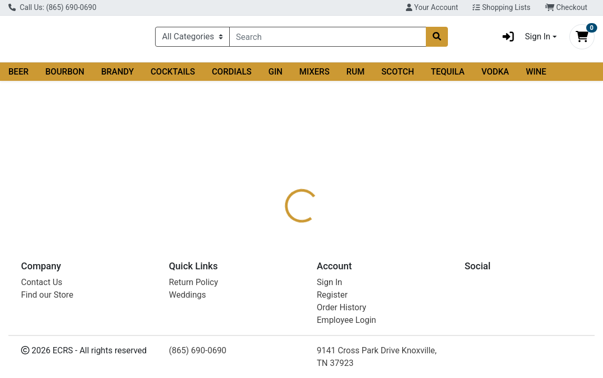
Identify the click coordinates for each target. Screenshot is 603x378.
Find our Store (47, 371)
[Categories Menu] (192, 39)
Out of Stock (511, 145)
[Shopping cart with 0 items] (582, 38)
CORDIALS (232, 76)
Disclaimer (326, 201)
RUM (355, 76)
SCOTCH (397, 76)
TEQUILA (448, 76)
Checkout (566, 7)
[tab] (279, 202)
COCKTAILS (172, 76)
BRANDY (117, 76)
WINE (536, 76)
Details (279, 201)
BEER (18, 76)
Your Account (432, 7)
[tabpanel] (427, 245)
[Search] (328, 39)
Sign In (329, 359)
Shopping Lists (501, 7)
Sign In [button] (523, 38)
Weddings (187, 371)
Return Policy (193, 359)
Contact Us (42, 359)
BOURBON (64, 76)
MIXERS (314, 76)
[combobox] (328, 39)
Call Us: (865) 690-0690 (52, 7)
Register (332, 371)
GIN (276, 76)
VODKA (495, 76)
